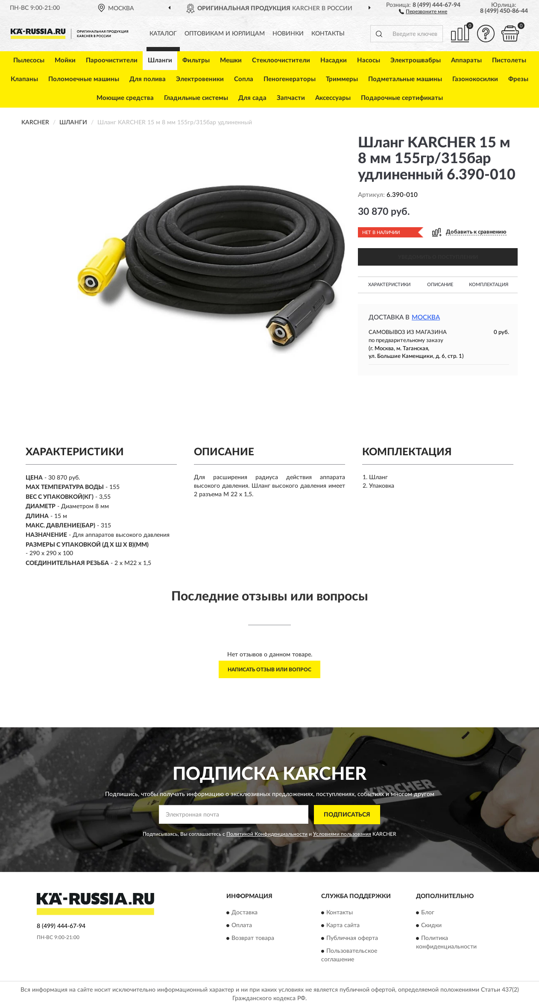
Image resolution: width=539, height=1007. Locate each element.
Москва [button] (426, 317)
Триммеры (342, 79)
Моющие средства (125, 98)
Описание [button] (440, 284)
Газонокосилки (475, 79)
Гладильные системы (196, 98)
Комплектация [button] (488, 284)
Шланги (160, 60)
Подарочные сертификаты (402, 98)
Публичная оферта (352, 939)
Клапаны (24, 79)
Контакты (328, 34)
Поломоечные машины (83, 79)
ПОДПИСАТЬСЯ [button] (347, 815)
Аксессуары (333, 98)
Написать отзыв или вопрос (269, 669)
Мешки (231, 60)
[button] (423, 11)
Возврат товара (252, 939)
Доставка (244, 913)
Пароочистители (112, 60)
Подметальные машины (405, 79)
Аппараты (466, 60)
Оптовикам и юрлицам (225, 34)
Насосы (368, 60)
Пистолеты (509, 60)
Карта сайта (343, 926)
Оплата (241, 926)
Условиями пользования (342, 834)
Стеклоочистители (281, 60)
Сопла (243, 79)
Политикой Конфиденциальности (267, 834)
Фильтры (196, 60)
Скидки (431, 926)
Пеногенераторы (290, 79)
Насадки (333, 60)
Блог (427, 913)
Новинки (288, 34)
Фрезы (518, 79)
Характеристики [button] (389, 284)
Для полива (147, 79)
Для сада (252, 98)
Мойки (65, 60)
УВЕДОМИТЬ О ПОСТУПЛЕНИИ (438, 257)
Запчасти (291, 98)
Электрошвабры (415, 60)
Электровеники (200, 79)
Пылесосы (28, 60)
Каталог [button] (163, 34)
